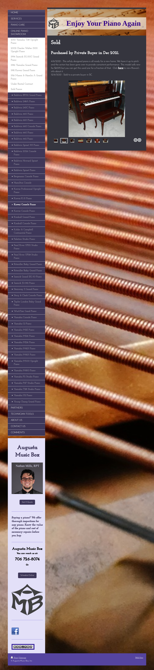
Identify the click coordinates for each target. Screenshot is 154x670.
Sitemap (22, 658)
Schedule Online (27, 575)
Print (14, 658)
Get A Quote (27, 502)
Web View (139, 658)
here (120, 68)
